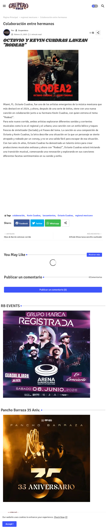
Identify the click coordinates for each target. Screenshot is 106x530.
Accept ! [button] (9, 524)
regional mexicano (29, 17)
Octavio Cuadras (65, 215)
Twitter (39, 223)
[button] (95, 6)
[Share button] (65, 223)
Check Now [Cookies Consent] (59, 517)
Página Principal (10, 17)
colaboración (18, 215)
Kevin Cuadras (33, 215)
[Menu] (4, 6)
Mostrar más (94, 254)
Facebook (23, 223)
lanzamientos (49, 215)
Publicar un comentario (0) (53, 289)
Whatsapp (54, 223)
